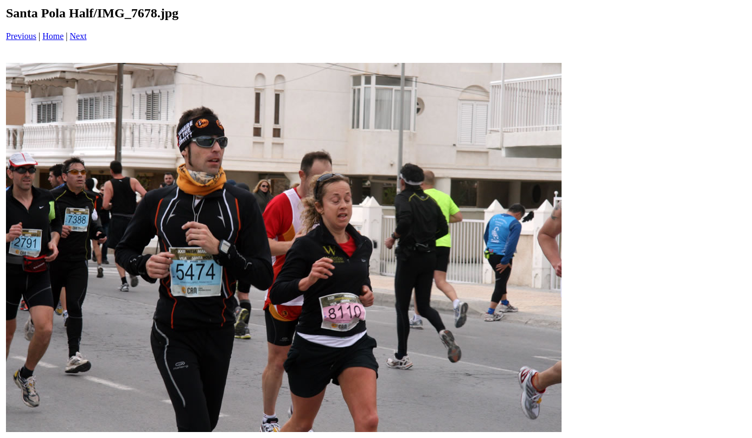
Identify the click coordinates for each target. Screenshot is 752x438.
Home (52, 36)
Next (78, 36)
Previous (21, 36)
